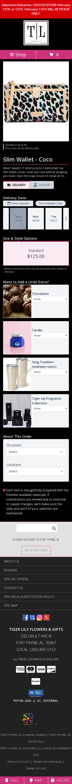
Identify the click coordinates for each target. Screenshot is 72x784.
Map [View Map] (36, 780)
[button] (36, 693)
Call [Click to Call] (12, 780)
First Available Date (51, 203)
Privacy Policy (19, 761)
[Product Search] (37, 528)
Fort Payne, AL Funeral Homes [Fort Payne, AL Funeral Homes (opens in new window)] (23, 735)
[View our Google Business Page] (33, 619)
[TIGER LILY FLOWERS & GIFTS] (36, 44)
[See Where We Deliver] (36, 550)
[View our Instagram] (39, 619)
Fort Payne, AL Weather (18, 748)
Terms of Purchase (47, 761)
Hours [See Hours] (60, 780)
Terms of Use (36, 768)
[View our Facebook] (26, 619)
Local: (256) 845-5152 (36, 649)
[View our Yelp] (46, 619)
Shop (18, 54)
